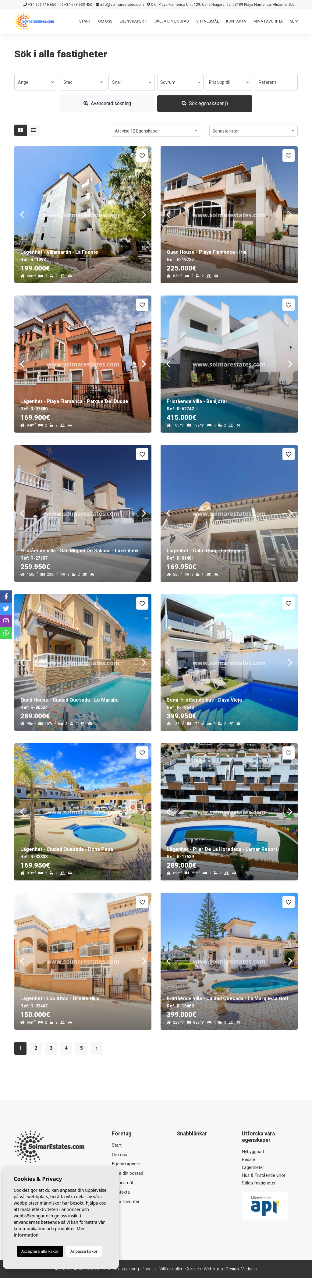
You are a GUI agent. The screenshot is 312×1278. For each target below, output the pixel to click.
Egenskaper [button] (133, 21)
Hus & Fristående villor (263, 1175)
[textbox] (35, 82)
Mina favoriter (269, 21)
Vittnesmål (207, 21)
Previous (22, 214)
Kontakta (236, 21)
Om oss (105, 21)
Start (85, 21)
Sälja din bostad (171, 21)
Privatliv (149, 1268)
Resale (248, 1159)
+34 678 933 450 (76, 4)
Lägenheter (253, 1167)
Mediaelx (249, 1268)
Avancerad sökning (107, 103)
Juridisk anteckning (120, 1268)
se (294, 21)
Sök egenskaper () (205, 103)
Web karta (213, 1268)
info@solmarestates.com (120, 4)
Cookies (193, 1268)
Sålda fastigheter (259, 1183)
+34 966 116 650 (39, 4)
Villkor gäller (171, 1268)
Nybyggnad (253, 1151)
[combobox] (35, 82)
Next (143, 214)
